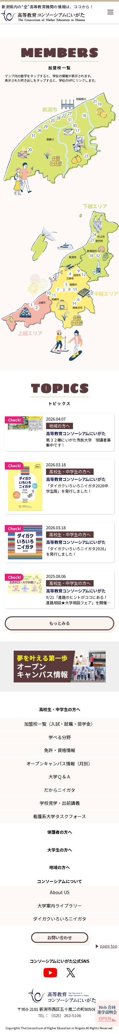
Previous (9, 666)
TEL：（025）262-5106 (59, 1015)
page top (108, 946)
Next (109, 666)
